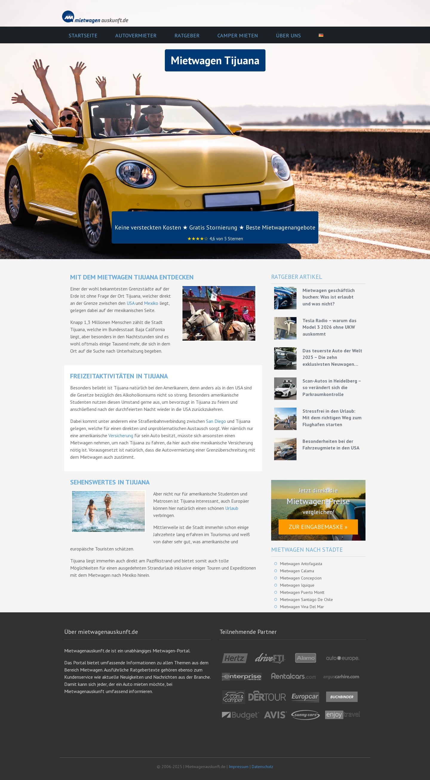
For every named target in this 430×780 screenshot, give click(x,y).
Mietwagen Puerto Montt (302, 592)
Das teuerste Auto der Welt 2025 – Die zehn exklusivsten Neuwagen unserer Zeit (332, 357)
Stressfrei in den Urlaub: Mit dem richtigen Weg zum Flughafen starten (332, 417)
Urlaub (231, 508)
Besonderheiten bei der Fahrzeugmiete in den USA (331, 444)
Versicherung (120, 435)
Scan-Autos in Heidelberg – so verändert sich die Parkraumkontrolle (331, 387)
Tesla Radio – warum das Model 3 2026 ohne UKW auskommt (329, 327)
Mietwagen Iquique (297, 585)
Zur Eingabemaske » (318, 527)
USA (130, 303)
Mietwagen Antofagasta (301, 563)
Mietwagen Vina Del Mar (302, 606)
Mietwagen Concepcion (301, 578)
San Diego (216, 421)
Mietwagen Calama (297, 570)
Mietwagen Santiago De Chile (306, 599)
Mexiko (151, 303)
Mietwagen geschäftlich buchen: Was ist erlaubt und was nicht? (328, 297)
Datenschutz (262, 766)
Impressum (238, 766)
